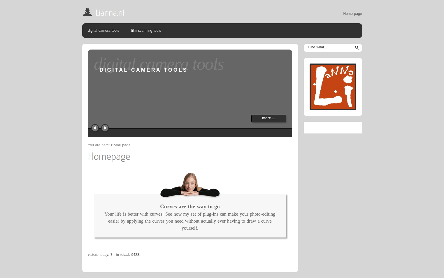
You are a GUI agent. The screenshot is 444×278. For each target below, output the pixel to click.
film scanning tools (146, 31)
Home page (352, 14)
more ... (268, 118)
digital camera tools (103, 31)
